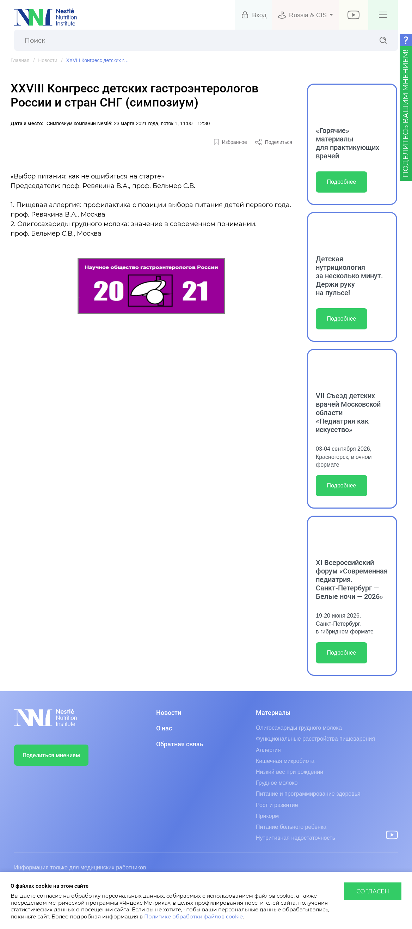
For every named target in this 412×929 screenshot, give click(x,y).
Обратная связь (179, 744)
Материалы (273, 713)
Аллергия (268, 750)
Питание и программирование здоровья (308, 794)
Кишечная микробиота (285, 761)
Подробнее (341, 182)
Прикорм (267, 816)
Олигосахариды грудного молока (299, 728)
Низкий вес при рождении (289, 772)
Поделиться (278, 142)
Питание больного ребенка (291, 827)
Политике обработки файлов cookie (193, 916)
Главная (20, 60)
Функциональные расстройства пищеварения (315, 739)
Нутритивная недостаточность (295, 838)
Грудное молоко (276, 783)
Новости (47, 60)
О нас (164, 728)
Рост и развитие (277, 805)
